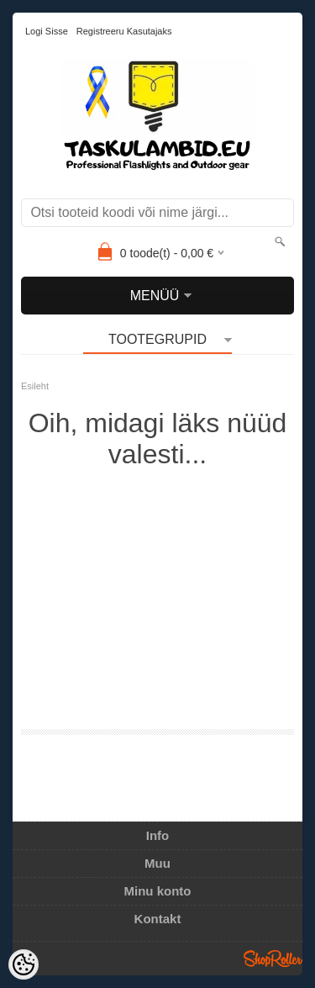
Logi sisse (46, 31)
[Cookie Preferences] (23, 964)
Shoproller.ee (273, 958)
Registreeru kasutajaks (124, 31)
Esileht (35, 386)
